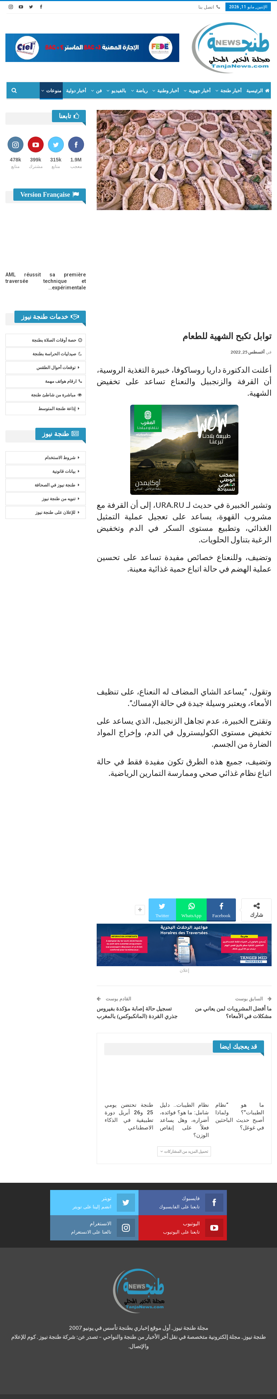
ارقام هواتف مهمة (63, 381)
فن (99, 90)
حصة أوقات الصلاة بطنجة (57, 340)
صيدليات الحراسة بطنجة (57, 353)
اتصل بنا (209, 7)
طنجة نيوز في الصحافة (55, 485)
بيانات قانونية (63, 471)
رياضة (142, 90)
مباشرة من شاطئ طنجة (56, 395)
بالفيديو (118, 90)
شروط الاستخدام (60, 457)
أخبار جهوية (200, 90)
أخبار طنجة (230, 90)
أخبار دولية (76, 90)
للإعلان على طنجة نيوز (55, 512)
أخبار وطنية (168, 90)
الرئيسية (257, 90)
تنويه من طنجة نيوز (58, 498)
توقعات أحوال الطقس (55, 367)
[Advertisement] (184, 267)
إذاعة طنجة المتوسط (56, 408)
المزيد (55, 90)
